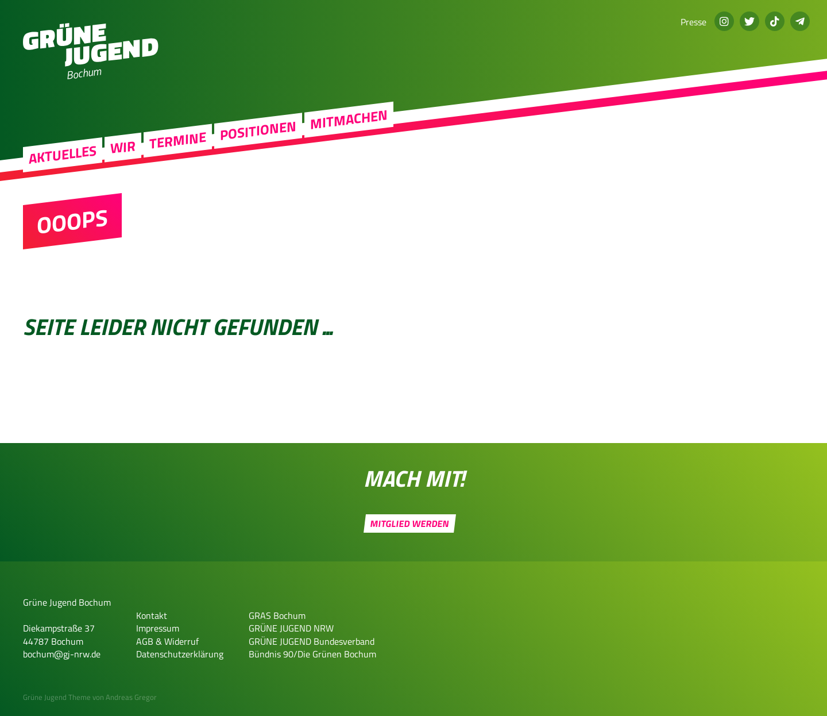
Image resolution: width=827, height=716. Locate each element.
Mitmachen (349, 131)
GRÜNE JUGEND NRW (291, 628)
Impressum (157, 628)
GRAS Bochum (277, 615)
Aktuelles (62, 166)
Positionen (258, 142)
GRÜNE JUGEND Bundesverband (311, 641)
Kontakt (151, 615)
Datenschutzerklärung (179, 654)
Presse (693, 22)
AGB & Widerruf (167, 641)
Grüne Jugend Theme (57, 697)
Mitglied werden (409, 523)
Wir (123, 158)
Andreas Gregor (131, 697)
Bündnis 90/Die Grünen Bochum (312, 654)
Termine (177, 151)
